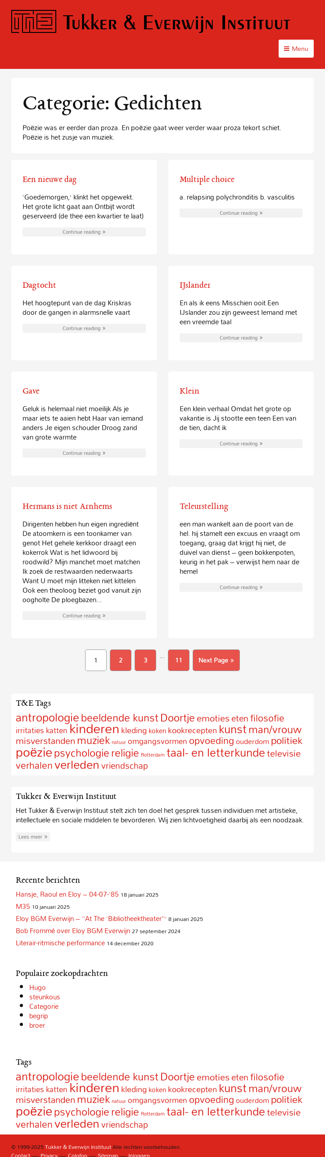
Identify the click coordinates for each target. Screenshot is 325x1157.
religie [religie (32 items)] (125, 753)
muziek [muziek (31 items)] (93, 740)
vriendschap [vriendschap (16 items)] (124, 765)
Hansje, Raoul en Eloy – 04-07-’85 (67, 894)
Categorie (44, 1006)
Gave (31, 391)
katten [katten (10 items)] (57, 730)
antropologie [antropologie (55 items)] (47, 717)
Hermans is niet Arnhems (67, 506)
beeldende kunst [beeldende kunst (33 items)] (119, 718)
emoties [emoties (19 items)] (213, 718)
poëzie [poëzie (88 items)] (34, 752)
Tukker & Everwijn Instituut (150, 22)
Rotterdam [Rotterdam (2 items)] (153, 755)
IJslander (195, 285)
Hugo (37, 987)
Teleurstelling (204, 506)
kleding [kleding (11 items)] (134, 730)
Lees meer (32, 836)
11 (178, 660)
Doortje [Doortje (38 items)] (177, 717)
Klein (189, 391)
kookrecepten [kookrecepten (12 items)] (192, 730)
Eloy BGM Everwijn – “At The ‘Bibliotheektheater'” (91, 918)
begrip (38, 1015)
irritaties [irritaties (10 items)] (30, 730)
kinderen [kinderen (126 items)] (94, 728)
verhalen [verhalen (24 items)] (34, 765)
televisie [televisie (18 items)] (284, 753)
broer (37, 1025)
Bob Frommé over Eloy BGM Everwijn (73, 930)
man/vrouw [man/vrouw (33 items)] (275, 729)
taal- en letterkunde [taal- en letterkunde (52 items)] (216, 752)
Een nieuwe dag (50, 179)
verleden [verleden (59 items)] (76, 764)
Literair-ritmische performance (60, 942)
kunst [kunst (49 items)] (233, 729)
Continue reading (84, 231)
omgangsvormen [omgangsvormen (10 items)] (157, 741)
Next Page (216, 660)
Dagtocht (39, 285)
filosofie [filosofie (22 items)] (267, 717)
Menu (296, 48)
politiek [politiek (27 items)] (286, 740)
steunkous (44, 996)
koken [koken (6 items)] (157, 730)
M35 (23, 906)
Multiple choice (207, 179)
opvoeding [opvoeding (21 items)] (211, 740)
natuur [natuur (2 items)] (119, 742)
